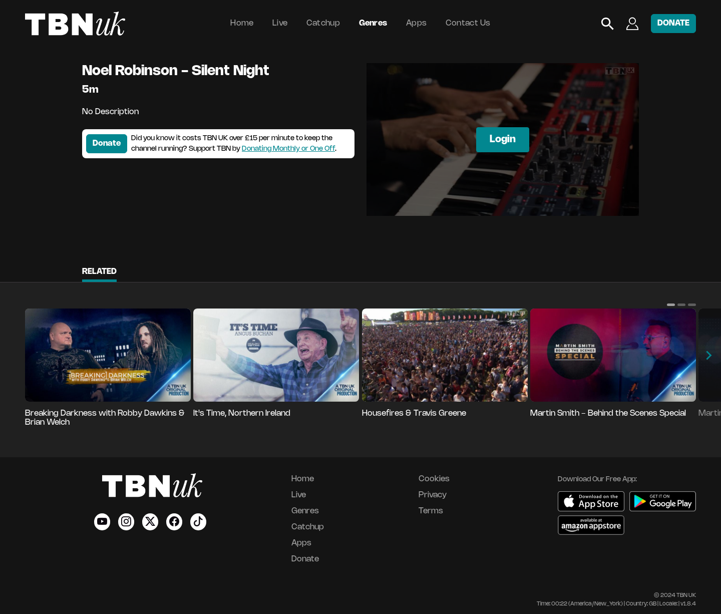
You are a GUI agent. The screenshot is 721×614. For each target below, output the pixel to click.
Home (241, 23)
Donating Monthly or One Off (288, 149)
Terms (431, 511)
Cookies (434, 479)
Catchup (323, 23)
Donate (107, 143)
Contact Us (468, 23)
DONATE (673, 23)
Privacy (433, 495)
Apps (416, 23)
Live (279, 23)
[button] (671, 304)
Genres (373, 23)
